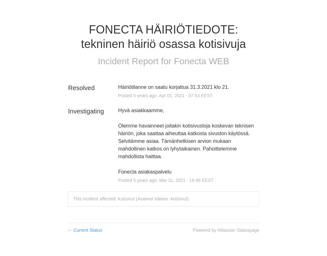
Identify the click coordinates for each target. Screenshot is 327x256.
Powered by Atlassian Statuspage (226, 230)
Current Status (85, 230)
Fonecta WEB (201, 61)
